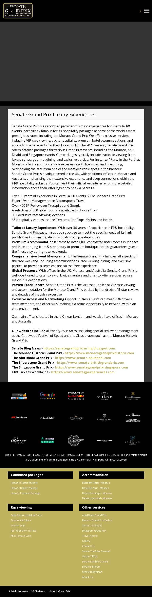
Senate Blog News (92, 572)
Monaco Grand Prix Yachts (97, 520)
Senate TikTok (90, 556)
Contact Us (88, 546)
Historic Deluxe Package (24, 488)
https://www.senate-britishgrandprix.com (90, 362)
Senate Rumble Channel (95, 561)
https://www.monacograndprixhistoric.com (99, 353)
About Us (87, 577)
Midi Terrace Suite (21, 535)
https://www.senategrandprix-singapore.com (91, 367)
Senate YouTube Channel (96, 551)
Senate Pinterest (91, 566)
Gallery (86, 541)
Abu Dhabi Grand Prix (94, 515)
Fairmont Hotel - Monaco (96, 483)
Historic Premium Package (25, 493)
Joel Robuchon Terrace (23, 530)
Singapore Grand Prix (94, 530)
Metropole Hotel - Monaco (97, 498)
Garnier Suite (18, 525)
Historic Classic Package (24, 483)
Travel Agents (89, 535)
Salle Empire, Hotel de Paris (26, 515)
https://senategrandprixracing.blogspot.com (79, 348)
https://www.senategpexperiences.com (83, 372)
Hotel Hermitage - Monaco (97, 493)
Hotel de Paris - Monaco (95, 488)
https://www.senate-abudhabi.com (83, 358)
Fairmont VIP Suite (21, 520)
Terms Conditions (92, 525)
